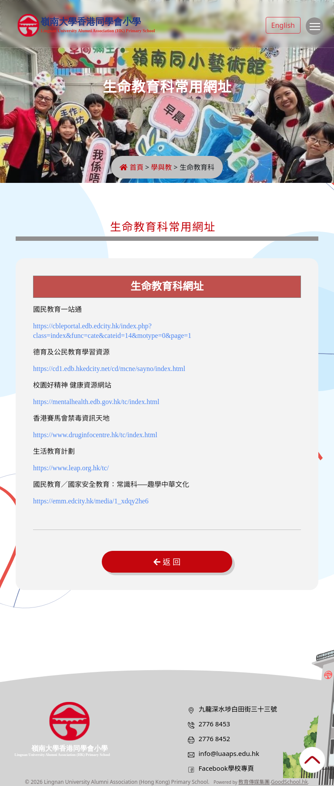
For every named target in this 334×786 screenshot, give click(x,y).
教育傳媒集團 (254, 782)
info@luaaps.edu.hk (229, 753)
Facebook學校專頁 (226, 768)
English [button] (283, 25)
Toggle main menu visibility (316, 30)
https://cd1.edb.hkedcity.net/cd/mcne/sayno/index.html (109, 368)
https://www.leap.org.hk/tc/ (71, 468)
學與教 (161, 167)
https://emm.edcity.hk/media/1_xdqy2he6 (91, 501)
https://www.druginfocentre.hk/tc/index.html (95, 435)
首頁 (131, 167)
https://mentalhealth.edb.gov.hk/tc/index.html (96, 401)
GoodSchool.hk (289, 782)
